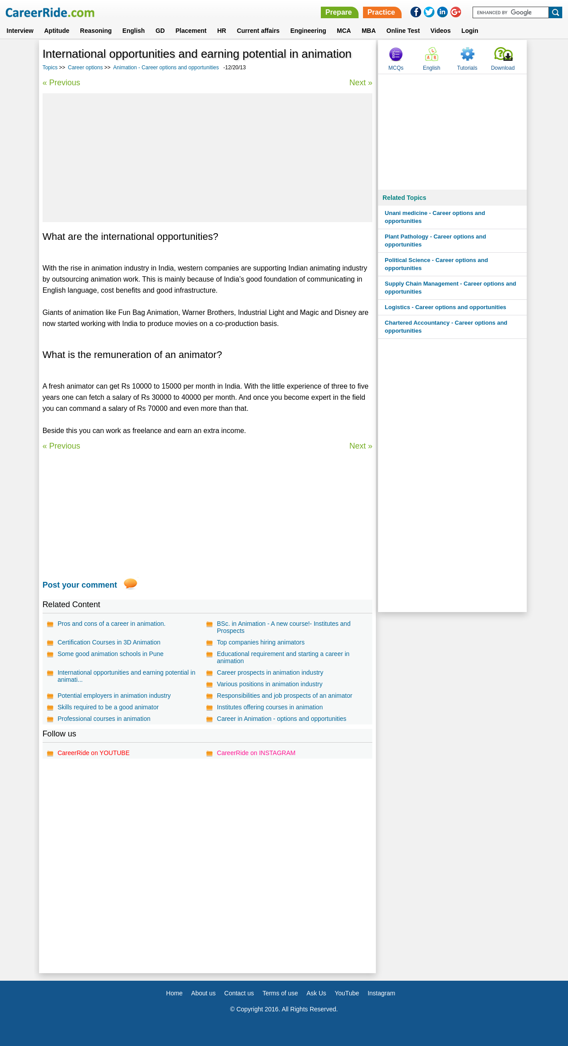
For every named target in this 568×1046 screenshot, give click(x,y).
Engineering (308, 30)
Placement (190, 30)
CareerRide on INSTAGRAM (256, 752)
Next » (360, 82)
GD (160, 30)
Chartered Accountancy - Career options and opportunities (446, 326)
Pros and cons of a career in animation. (112, 623)
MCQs (395, 68)
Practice (381, 12)
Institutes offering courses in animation (270, 707)
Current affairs (258, 30)
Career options (85, 67)
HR (221, 30)
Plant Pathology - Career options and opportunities (435, 240)
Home (174, 993)
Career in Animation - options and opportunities (282, 718)
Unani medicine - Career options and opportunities (435, 217)
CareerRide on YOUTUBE (94, 752)
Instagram (381, 993)
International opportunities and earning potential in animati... (127, 676)
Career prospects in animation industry (270, 672)
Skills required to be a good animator (108, 707)
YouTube (347, 993)
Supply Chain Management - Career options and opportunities (450, 287)
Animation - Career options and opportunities (166, 67)
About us (203, 993)
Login (470, 30)
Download (502, 68)
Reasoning (96, 30)
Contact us (239, 993)
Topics (50, 67)
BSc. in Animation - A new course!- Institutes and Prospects (284, 627)
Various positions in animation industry (270, 684)
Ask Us (316, 993)
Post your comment (80, 585)
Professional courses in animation (104, 718)
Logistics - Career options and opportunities (445, 307)
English (133, 30)
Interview (20, 30)
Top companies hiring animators (261, 642)
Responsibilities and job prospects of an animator (284, 695)
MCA (344, 30)
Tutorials (467, 68)
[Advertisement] (208, 157)
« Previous (61, 82)
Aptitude (57, 30)
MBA (369, 30)
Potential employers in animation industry (114, 695)
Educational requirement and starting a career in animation (283, 657)
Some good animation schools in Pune (111, 653)
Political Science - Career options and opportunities (436, 264)
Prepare (338, 12)
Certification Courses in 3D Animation (109, 642)
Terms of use (280, 993)
